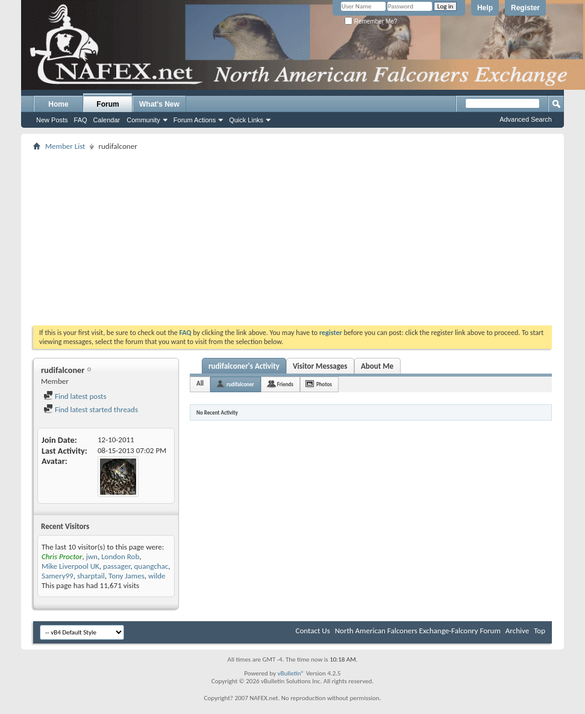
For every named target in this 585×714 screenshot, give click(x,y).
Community (143, 120)
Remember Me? (371, 21)
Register (525, 8)
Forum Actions (195, 120)
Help (485, 8)
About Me (377, 366)
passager (116, 566)
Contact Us (313, 630)
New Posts (52, 120)
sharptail (91, 575)
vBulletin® (290, 673)
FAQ (80, 120)
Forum (107, 104)
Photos (324, 384)
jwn (92, 556)
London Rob (120, 556)
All (200, 383)
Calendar (106, 120)
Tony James (126, 575)
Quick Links (246, 120)
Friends (285, 384)
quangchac (151, 566)
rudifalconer (240, 384)
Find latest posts (75, 396)
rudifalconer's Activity (244, 366)
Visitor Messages (320, 366)
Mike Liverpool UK (70, 566)
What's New (159, 104)
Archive (517, 630)
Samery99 (58, 575)
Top (539, 630)
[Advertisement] (293, 238)
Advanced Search (525, 119)
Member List (65, 146)
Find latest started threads (90, 409)
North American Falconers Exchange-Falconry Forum (418, 630)
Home (58, 104)
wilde (157, 575)
